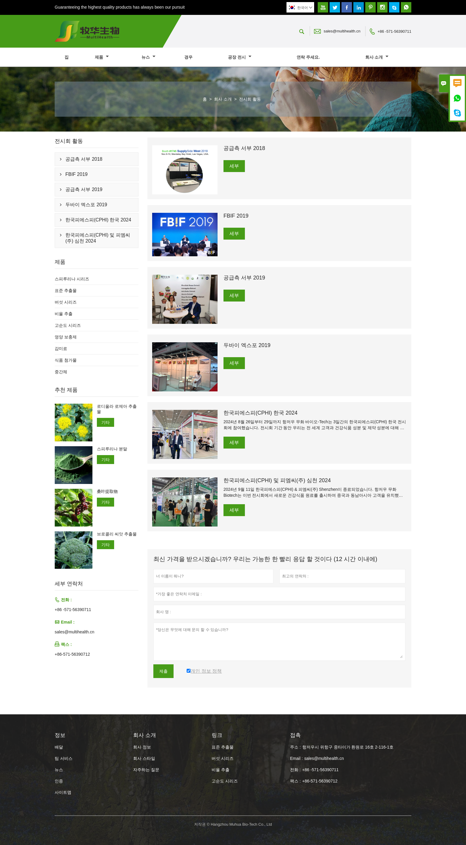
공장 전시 (239, 57)
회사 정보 (142, 747)
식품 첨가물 (66, 360)
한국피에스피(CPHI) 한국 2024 (98, 219)
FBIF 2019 (76, 174)
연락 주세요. (308, 57)
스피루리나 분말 (112, 448)
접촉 (295, 735)
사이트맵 (63, 792)
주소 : (295, 747)
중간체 (61, 371)
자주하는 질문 (146, 769)
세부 (234, 165)
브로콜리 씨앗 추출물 (117, 534)
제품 (102, 57)
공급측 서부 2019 (83, 189)
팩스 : (295, 781)
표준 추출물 (66, 290)
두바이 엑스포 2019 (86, 204)
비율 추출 (64, 313)
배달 (59, 747)
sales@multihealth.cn (342, 31)
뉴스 (148, 57)
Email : (296, 758)
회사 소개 (377, 57)
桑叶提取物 (107, 491)
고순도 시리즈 (68, 325)
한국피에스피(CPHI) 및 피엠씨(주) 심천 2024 (97, 237)
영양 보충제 (66, 337)
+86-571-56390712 (72, 654)
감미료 (61, 348)
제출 (163, 671)
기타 (105, 422)
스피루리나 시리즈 (72, 279)
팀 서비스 (64, 758)
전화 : (295, 769)
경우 (188, 57)
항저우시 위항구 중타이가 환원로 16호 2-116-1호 (347, 747)
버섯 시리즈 (66, 302)
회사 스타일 (144, 758)
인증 (59, 781)
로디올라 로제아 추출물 (117, 409)
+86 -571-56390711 (394, 31)
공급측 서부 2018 (83, 159)
